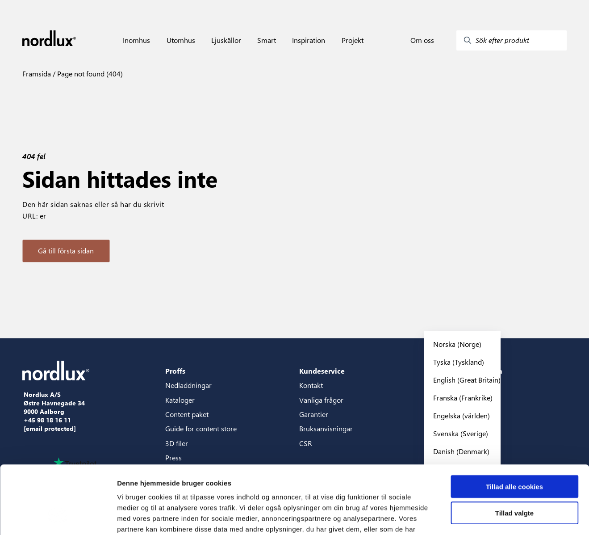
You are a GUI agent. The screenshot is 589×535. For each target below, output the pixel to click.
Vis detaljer (464, 517)
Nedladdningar (188, 385)
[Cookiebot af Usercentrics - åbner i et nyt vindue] (58, 517)
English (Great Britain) (467, 379)
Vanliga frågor (321, 399)
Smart (266, 40)
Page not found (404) (89, 73)
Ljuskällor (226, 40)
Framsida (36, 73)
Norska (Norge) (457, 344)
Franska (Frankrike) (463, 397)
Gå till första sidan (66, 250)
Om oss (422, 40)
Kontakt (311, 385)
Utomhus (181, 40)
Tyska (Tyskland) (458, 361)
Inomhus (136, 40)
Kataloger (180, 399)
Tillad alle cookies (514, 428)
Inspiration (308, 40)
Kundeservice (322, 370)
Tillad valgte (514, 454)
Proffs (175, 370)
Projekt (352, 40)
